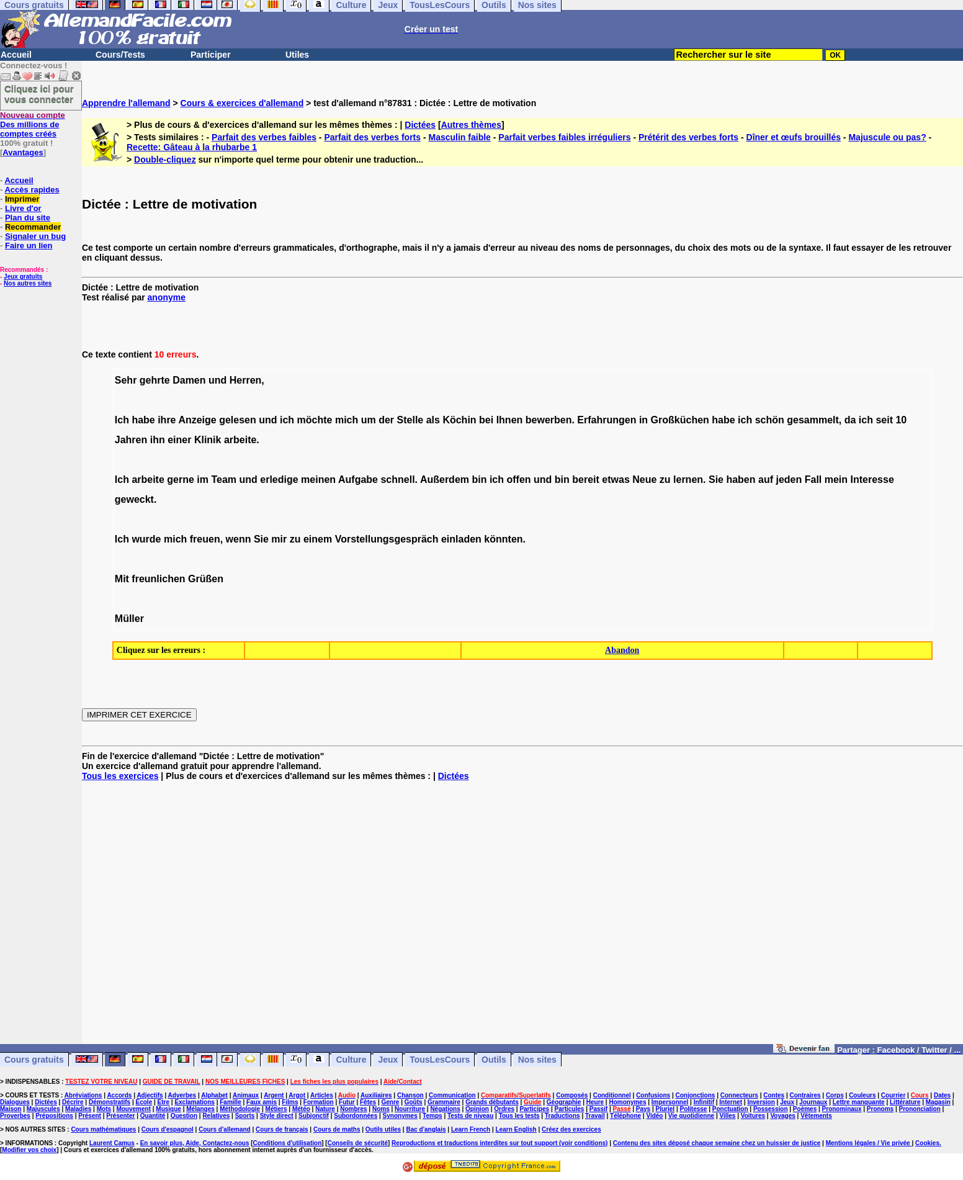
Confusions (653, 1095)
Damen (188, 380)
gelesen (237, 420)
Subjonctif (313, 1115)
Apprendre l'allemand (126, 103)
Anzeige (197, 420)
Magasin (938, 1102)
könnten (503, 539)
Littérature (905, 1102)
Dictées (420, 125)
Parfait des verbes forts (372, 137)
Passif (598, 1109)
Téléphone (625, 1115)
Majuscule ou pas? (887, 137)
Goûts (414, 1102)
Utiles (297, 55)
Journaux (813, 1102)
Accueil (16, 55)
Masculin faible (460, 137)
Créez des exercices (571, 1129)
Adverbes (182, 1095)
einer (179, 440)
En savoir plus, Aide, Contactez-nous (194, 1143)
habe (143, 420)
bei (486, 420)
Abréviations (83, 1095)
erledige (279, 479)
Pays (643, 1109)
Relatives (216, 1115)
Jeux (388, 1060)
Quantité (153, 1115)
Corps (835, 1095)
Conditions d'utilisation (287, 1143)
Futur (347, 1102)
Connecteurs (739, 1095)
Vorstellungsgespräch (387, 539)
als (433, 420)
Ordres (504, 1109)
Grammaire (444, 1102)
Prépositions (54, 1115)
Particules (570, 1109)
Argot (297, 1095)
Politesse (693, 1109)
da (850, 420)
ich (287, 420)
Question (184, 1115)
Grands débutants (492, 1102)
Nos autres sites (28, 283)
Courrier (893, 1095)
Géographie (564, 1102)
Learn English (516, 1129)
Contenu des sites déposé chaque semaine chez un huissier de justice (717, 1143)
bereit (585, 479)
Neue (644, 479)
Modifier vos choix (29, 1149)
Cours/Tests (120, 55)
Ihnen (509, 420)
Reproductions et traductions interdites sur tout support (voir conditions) (499, 1143)
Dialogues (15, 1102)
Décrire (72, 1102)
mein (836, 479)
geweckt (134, 499)
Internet (730, 1102)
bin (479, 479)
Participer (210, 55)
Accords (119, 1095)
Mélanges (200, 1109)
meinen (318, 479)
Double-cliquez (165, 159)
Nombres (353, 1109)
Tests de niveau (470, 1115)
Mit (122, 579)
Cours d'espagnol (167, 1129)
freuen (205, 539)
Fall (813, 479)
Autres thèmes (471, 125)
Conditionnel (612, 1095)
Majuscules (43, 1109)
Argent (274, 1095)
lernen (688, 479)
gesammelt (813, 420)
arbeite (240, 440)
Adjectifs (150, 1095)
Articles (321, 1095)
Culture (351, 1060)
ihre (167, 420)
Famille (230, 1102)
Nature (325, 1109)
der (386, 420)
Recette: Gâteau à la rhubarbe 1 (192, 147)
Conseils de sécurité (358, 1143)
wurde (146, 539)
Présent (89, 1115)
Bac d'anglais (426, 1129)
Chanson (410, 1095)
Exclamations (194, 1102)
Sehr (126, 380)
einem (317, 539)
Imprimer (22, 199)
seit (884, 420)
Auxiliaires (376, 1095)
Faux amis (261, 1102)
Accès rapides (31, 189)
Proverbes (15, 1115)
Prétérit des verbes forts (688, 137)
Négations (445, 1109)
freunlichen (158, 579)
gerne (180, 479)
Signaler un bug (35, 236)
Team (223, 479)
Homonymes (627, 1102)
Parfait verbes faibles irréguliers (564, 137)
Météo (301, 1109)
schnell (397, 479)
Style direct (276, 1115)
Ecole (144, 1102)
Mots (104, 1109)
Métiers (276, 1109)
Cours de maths (337, 1129)
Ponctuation (730, 1109)
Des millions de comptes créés (32, 124)
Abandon (622, 650)
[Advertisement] (522, 917)
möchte (315, 420)
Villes (727, 1115)
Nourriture (410, 1109)
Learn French (470, 1129)
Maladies (78, 1109)
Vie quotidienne (691, 1115)
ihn (157, 440)
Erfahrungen (606, 420)
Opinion (477, 1109)
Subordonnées (355, 1115)
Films (290, 1102)
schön (769, 420)
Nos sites (537, 1060)
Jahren (131, 440)
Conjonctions (695, 1095)
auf (765, 479)
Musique (168, 1109)
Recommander (33, 227)
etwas (615, 479)
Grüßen (205, 579)
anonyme (167, 297)
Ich (122, 420)
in (643, 420)
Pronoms (880, 1109)
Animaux (246, 1095)
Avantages (22, 152)
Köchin (459, 420)
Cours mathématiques (103, 1129)
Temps (432, 1115)
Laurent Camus (112, 1143)
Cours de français (282, 1129)
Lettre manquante (859, 1102)
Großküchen (680, 420)
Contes (773, 1095)
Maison (10, 1109)
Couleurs (862, 1095)
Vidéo (654, 1115)
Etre (163, 1102)
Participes (534, 1109)
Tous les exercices (120, 776)
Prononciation (920, 1109)
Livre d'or (23, 208)
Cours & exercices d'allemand (242, 103)
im (202, 479)
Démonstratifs (109, 1102)
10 (901, 420)
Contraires (805, 1095)
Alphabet (214, 1095)
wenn (238, 539)
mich (346, 420)
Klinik (208, 440)
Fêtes (368, 1102)
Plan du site (27, 217)
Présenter (120, 1115)
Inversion (760, 1102)
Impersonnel (670, 1102)
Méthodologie (240, 1109)
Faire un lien (29, 245)
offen (518, 479)
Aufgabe (358, 479)
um (368, 420)
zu (665, 479)
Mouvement (133, 1109)
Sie (716, 479)
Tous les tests (519, 1115)
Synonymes (400, 1115)
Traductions (562, 1115)
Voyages (782, 1115)
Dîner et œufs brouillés (793, 137)
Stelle (410, 420)
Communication (452, 1095)
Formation (318, 1102)
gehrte (155, 380)
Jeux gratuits (23, 276)
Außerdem (444, 479)
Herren (246, 380)
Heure (595, 1102)
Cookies (927, 1143)
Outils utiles (383, 1129)
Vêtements (816, 1115)
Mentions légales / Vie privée (869, 1143)
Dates (942, 1095)
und (217, 380)
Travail (595, 1115)
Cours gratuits (34, 1060)
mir (279, 539)
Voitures (753, 1115)
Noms (381, 1109)
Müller (129, 618)
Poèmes (805, 1109)
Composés (572, 1095)
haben (740, 479)
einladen (461, 539)
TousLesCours (440, 1060)
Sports (245, 1115)
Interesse (872, 479)
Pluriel (665, 1109)
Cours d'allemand (225, 1129)
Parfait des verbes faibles (264, 137)
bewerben (549, 420)
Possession (770, 1109)
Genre (390, 1102)
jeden (789, 479)
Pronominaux (842, 1109)
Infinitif (704, 1102)
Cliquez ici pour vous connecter (39, 93)
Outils (494, 1060)
